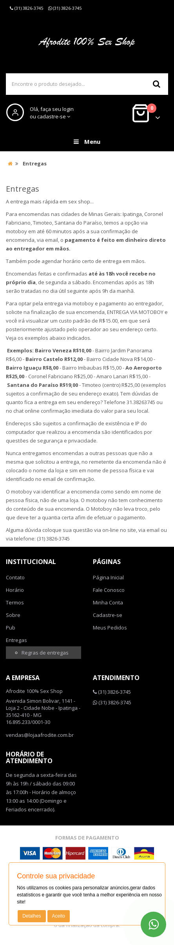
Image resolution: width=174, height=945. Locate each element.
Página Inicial (108, 577)
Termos (15, 602)
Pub (10, 627)
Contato (15, 577)
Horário (15, 589)
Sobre (13, 615)
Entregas (16, 640)
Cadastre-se (107, 615)
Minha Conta (108, 602)
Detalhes (31, 916)
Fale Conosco (109, 589)
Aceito (58, 916)
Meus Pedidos (110, 627)
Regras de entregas (45, 652)
